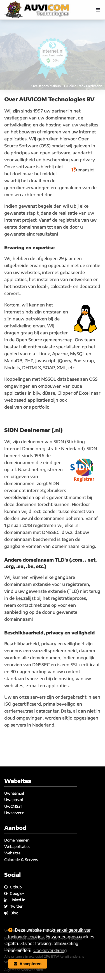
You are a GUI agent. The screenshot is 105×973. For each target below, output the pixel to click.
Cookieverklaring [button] (50, 950)
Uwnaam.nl (14, 793)
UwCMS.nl (13, 806)
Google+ (14, 893)
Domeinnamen (16, 840)
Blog (11, 913)
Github (13, 887)
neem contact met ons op (30, 605)
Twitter (13, 906)
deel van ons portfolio (26, 406)
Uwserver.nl (14, 813)
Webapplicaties (17, 846)
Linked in (14, 900)
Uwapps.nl (13, 799)
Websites (12, 853)
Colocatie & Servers (21, 859)
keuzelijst (25, 598)
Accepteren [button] (27, 964)
